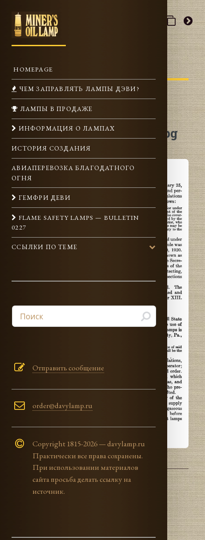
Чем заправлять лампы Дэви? (78, 88)
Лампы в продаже (55, 108)
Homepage (32, 69)
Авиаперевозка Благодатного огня (73, 172)
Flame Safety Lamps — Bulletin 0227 (75, 222)
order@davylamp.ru (62, 405)
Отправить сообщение (68, 368)
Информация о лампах (65, 128)
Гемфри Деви (43, 197)
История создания (51, 148)
